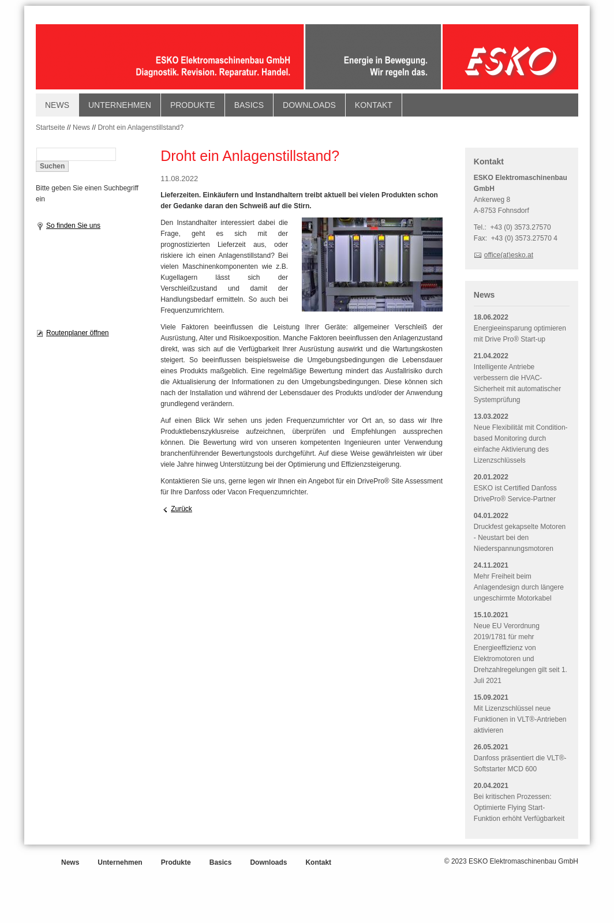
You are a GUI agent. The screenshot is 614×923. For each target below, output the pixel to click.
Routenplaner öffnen (77, 333)
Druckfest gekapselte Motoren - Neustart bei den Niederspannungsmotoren (520, 538)
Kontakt (373, 105)
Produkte (192, 105)
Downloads (309, 105)
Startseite (50, 127)
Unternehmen (119, 105)
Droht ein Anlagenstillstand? (141, 127)
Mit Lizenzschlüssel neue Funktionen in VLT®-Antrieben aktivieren (520, 719)
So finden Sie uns (73, 226)
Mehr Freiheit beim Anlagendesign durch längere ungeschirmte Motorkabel (519, 587)
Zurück (181, 509)
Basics (249, 105)
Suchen (52, 166)
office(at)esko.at (508, 255)
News (57, 105)
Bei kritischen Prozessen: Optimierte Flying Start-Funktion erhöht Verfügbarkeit (519, 808)
